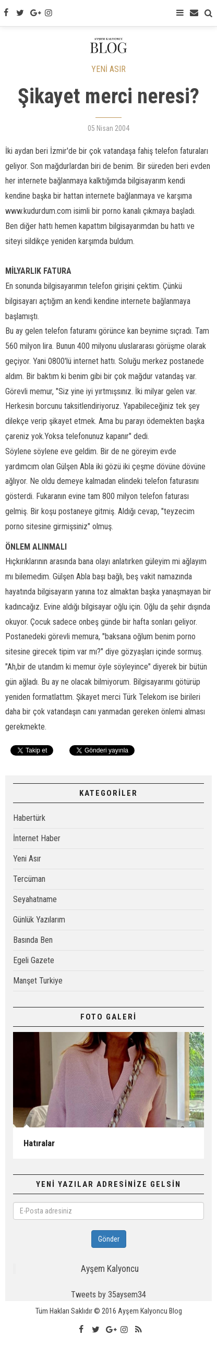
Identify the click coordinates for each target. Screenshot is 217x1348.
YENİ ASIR (108, 69)
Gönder (108, 1239)
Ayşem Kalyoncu (110, 1269)
